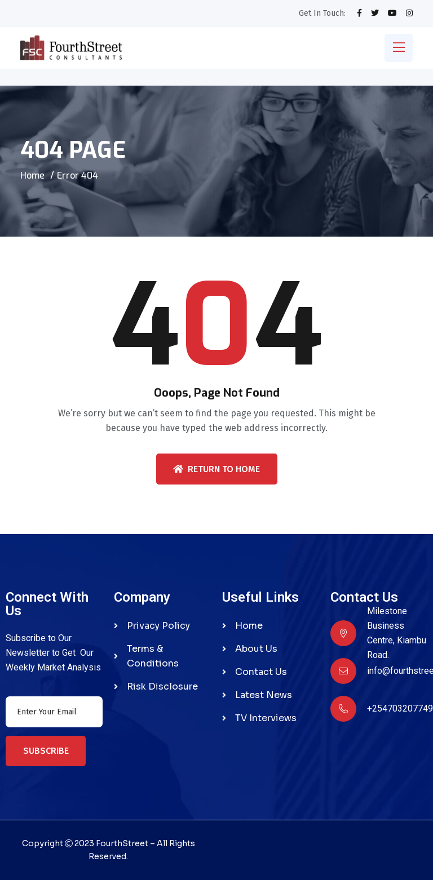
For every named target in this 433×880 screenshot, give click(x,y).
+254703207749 (400, 708)
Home (32, 175)
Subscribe (46, 750)
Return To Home (216, 469)
